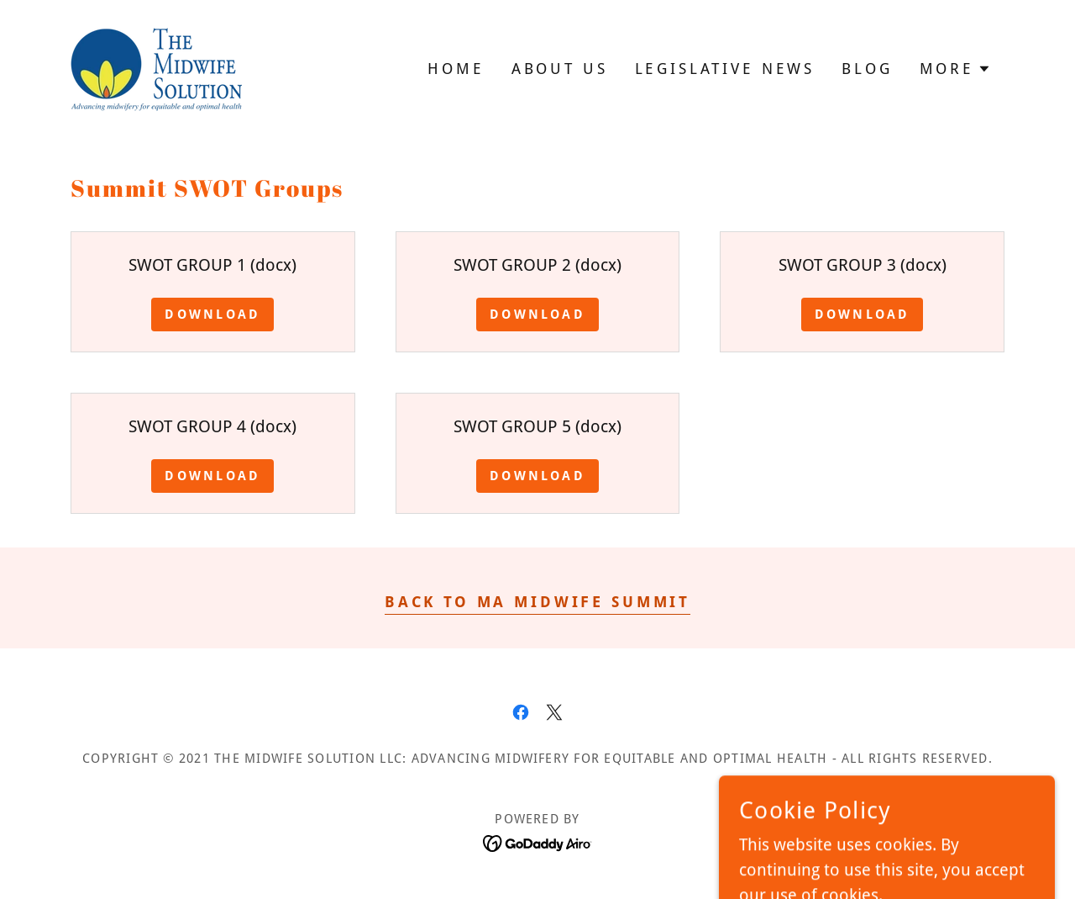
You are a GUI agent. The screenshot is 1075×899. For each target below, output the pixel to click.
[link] (156, 67)
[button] (955, 69)
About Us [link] (559, 68)
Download (212, 314)
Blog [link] (867, 68)
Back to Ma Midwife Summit (537, 602)
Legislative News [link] (725, 68)
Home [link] (455, 68)
